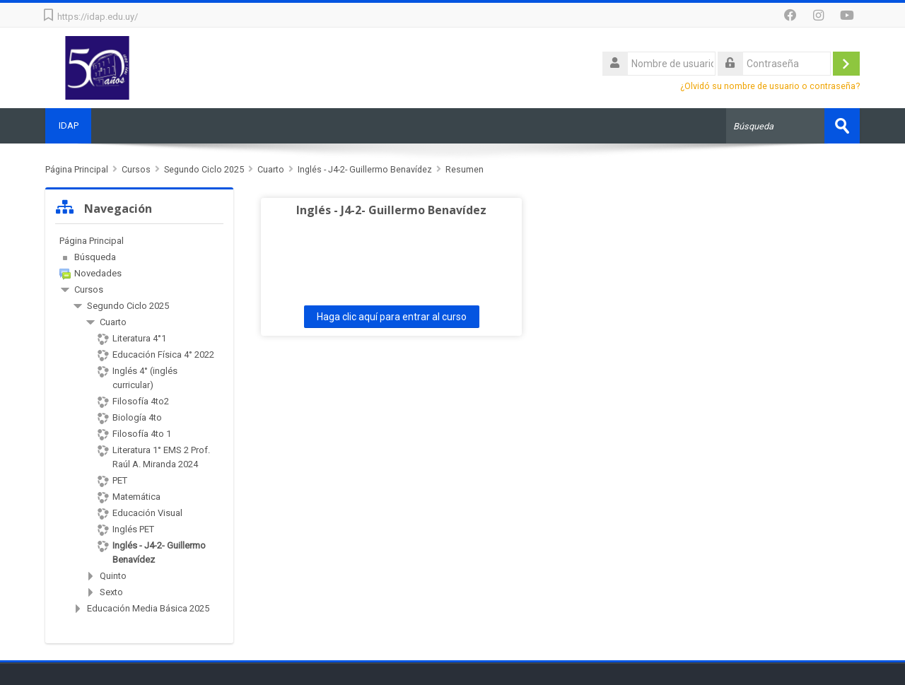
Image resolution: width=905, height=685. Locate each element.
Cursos (88, 289)
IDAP (69, 125)
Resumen (464, 169)
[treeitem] (139, 241)
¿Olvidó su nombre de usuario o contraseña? (770, 86)
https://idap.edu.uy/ (97, 16)
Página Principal (91, 240)
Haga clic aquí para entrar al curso (377, 316)
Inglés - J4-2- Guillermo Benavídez (376, 210)
